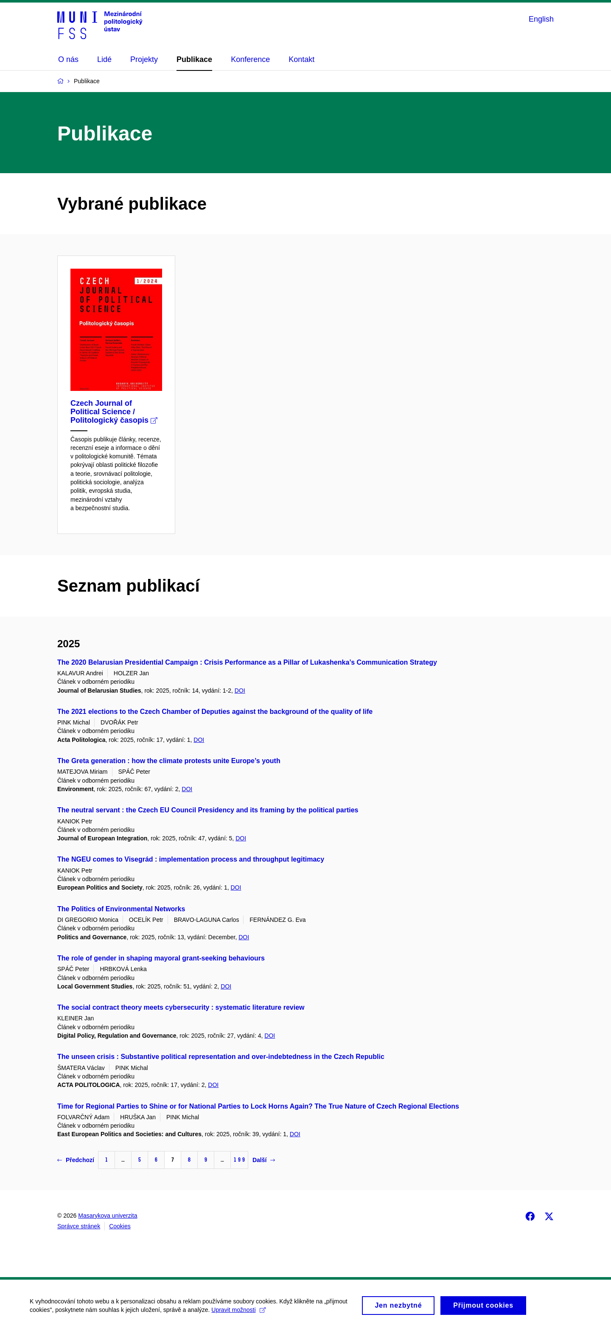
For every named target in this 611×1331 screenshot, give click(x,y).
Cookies (120, 1226)
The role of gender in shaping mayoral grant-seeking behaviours (161, 958)
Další (263, 1160)
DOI (240, 690)
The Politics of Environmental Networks (121, 909)
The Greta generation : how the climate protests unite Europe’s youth (168, 760)
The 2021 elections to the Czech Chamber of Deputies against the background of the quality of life (215, 711)
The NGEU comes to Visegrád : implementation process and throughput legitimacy (190, 859)
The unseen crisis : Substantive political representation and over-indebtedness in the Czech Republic (220, 1056)
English (541, 19)
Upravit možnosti (238, 1312)
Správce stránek (78, 1226)
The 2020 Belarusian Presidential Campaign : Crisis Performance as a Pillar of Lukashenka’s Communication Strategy (247, 662)
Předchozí (75, 1160)
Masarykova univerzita (107, 1215)
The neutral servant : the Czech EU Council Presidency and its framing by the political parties (208, 810)
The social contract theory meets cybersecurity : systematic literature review (180, 1007)
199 (239, 1159)
